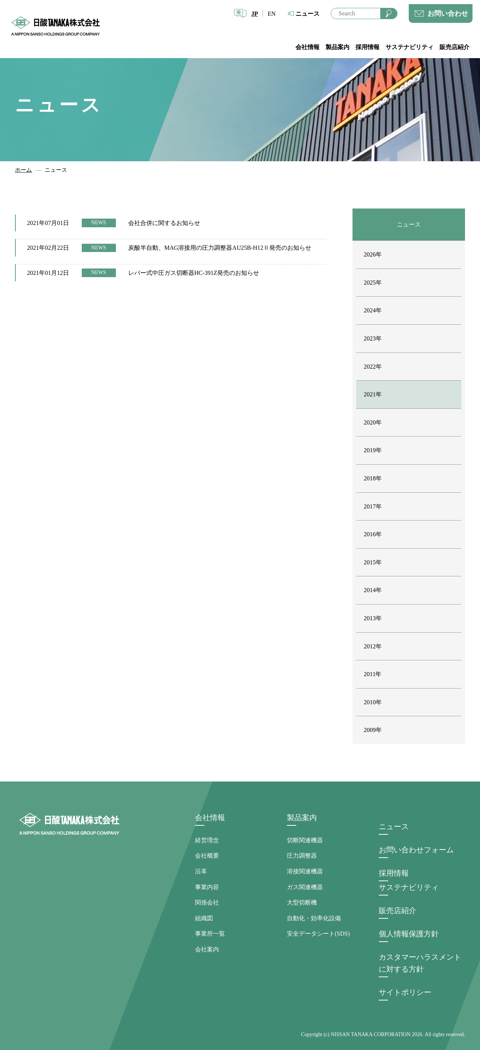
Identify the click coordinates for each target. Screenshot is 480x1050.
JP (254, 13)
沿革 (201, 871)
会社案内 (207, 949)
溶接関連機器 (305, 871)
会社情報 (308, 47)
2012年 (373, 646)
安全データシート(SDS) (318, 933)
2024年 (373, 310)
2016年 (373, 534)
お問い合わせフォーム (416, 850)
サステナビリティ (410, 47)
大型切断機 (302, 902)
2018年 (373, 478)
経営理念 (207, 840)
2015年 (373, 562)
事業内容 (207, 887)
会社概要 (207, 855)
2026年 (373, 254)
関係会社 (207, 902)
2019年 (373, 450)
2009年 (373, 730)
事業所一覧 (210, 933)
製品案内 (338, 47)
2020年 (373, 422)
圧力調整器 (302, 855)
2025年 (373, 282)
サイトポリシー (405, 992)
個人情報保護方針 (409, 934)
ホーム (23, 170)
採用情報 (368, 47)
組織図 (204, 918)
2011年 (372, 674)
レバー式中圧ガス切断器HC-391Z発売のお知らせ (193, 273)
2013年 (373, 618)
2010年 (373, 702)
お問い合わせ (448, 13)
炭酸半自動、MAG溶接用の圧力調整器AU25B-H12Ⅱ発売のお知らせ (219, 247)
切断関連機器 (305, 840)
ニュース (308, 13)
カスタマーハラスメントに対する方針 (420, 963)
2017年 (373, 506)
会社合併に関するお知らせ (164, 223)
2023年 (373, 338)
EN (272, 13)
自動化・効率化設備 (314, 918)
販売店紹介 (455, 47)
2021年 (373, 394)
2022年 (373, 366)
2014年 (373, 590)
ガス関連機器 (305, 887)
